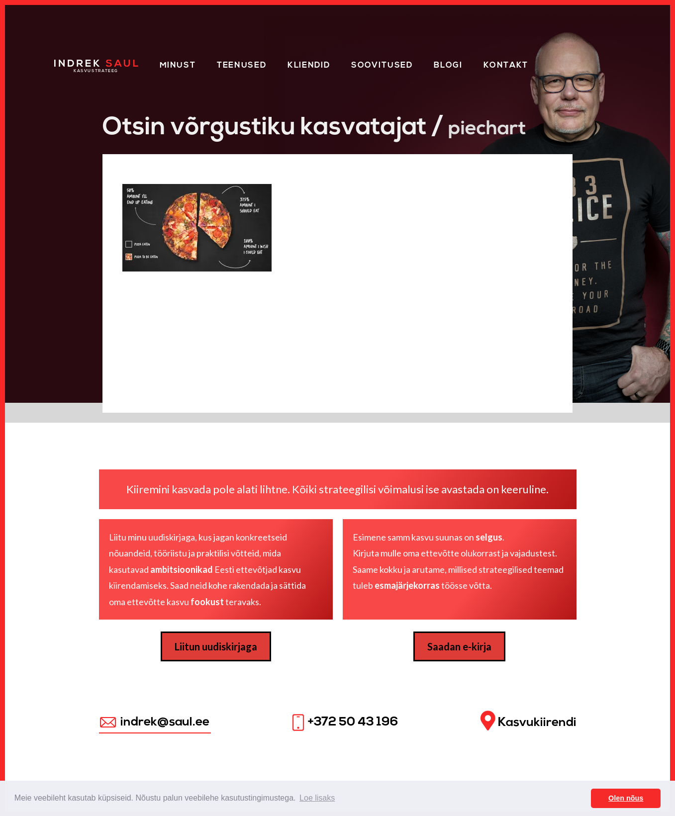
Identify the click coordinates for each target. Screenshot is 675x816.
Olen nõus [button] (625, 798)
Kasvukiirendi (529, 721)
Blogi (448, 66)
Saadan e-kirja (459, 646)
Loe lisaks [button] (317, 798)
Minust (178, 66)
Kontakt (505, 66)
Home (68, 64)
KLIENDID (309, 66)
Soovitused (381, 66)
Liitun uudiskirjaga (216, 646)
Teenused (241, 66)
